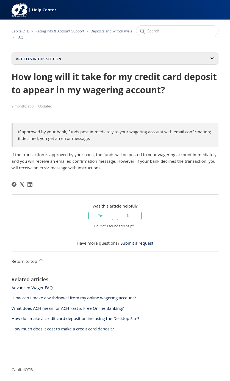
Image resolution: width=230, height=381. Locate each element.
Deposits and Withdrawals (111, 31)
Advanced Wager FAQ (32, 287)
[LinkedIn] (29, 184)
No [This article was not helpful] (129, 215)
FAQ (20, 37)
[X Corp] (22, 184)
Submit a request (136, 243)
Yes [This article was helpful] (100, 215)
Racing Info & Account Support (59, 31)
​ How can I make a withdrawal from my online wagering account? (74, 297)
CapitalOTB (20, 31)
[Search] (177, 30)
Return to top (28, 260)
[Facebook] (14, 184)
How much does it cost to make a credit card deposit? (63, 329)
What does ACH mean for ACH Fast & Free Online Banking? (68, 308)
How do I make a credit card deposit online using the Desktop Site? (75, 318)
